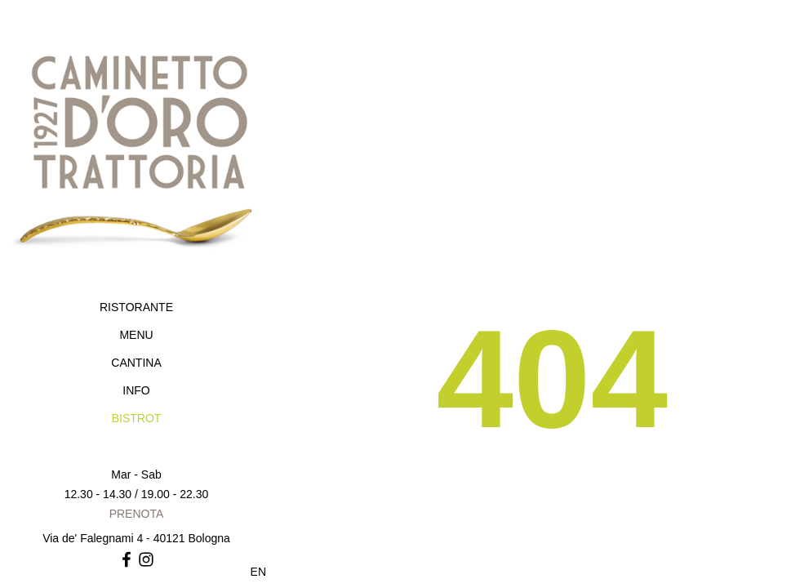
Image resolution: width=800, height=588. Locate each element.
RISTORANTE (136, 307)
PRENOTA (136, 513)
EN (258, 571)
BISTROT (137, 418)
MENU (136, 334)
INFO (135, 390)
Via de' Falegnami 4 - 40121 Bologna (136, 538)
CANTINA (136, 362)
